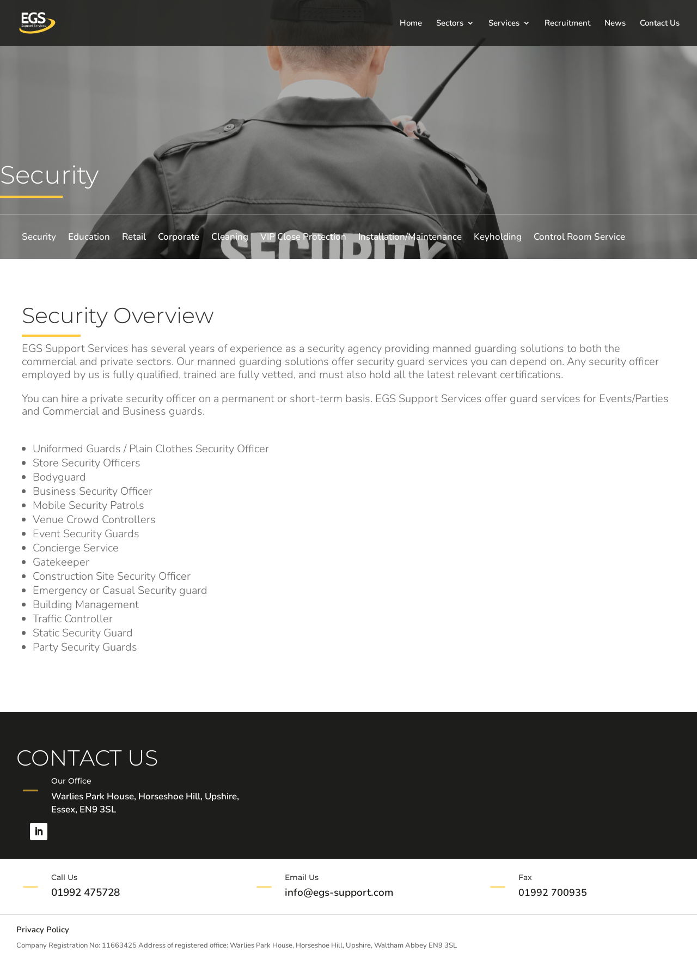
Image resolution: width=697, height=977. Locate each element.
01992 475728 (85, 892)
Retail (134, 238)
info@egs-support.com (339, 892)
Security (39, 238)
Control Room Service (579, 238)
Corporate (178, 238)
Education (89, 238)
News (615, 23)
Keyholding (498, 238)
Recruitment (567, 23)
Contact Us (660, 23)
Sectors (449, 23)
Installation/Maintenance (410, 238)
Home (411, 23)
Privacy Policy (42, 930)
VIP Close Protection (303, 238)
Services (503, 23)
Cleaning (229, 238)
